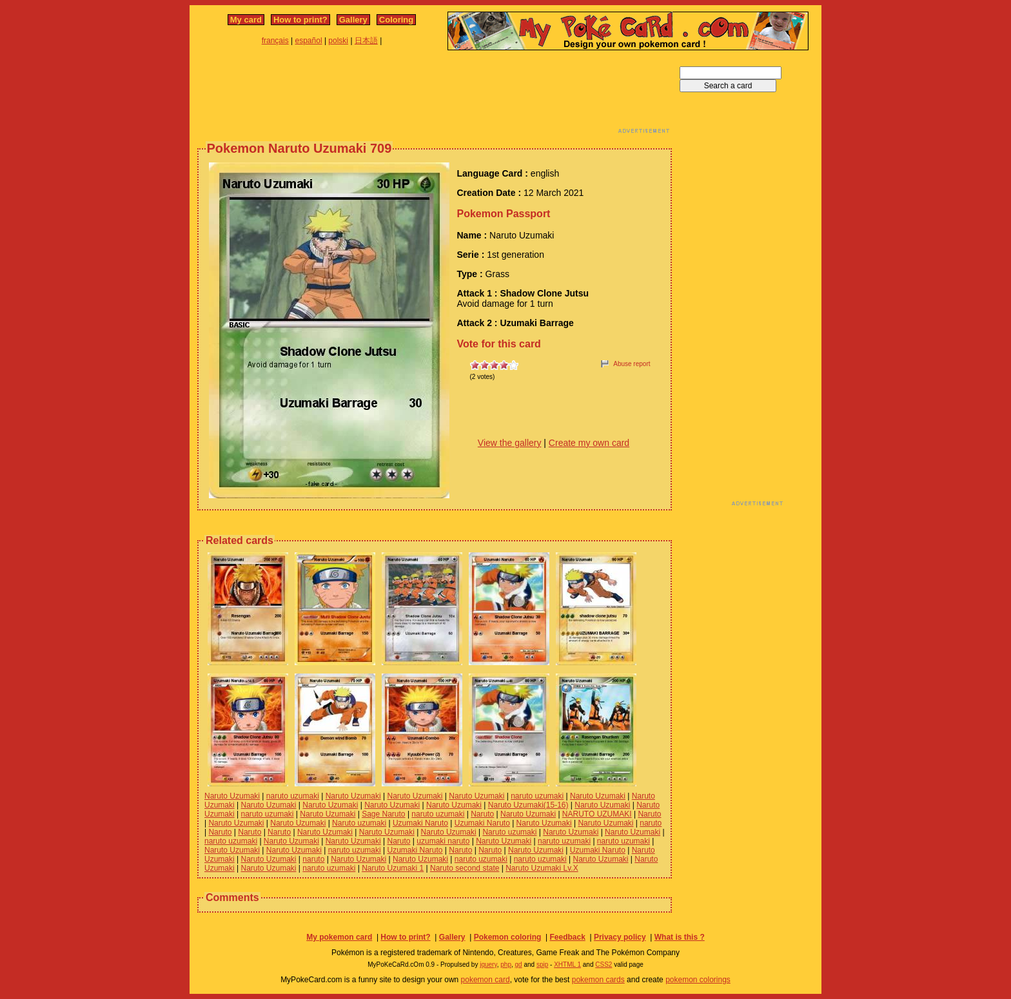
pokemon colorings (698, 979)
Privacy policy (620, 937)
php (505, 964)
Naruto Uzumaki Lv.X (541, 868)
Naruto (482, 814)
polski (338, 40)
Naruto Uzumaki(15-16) (528, 805)
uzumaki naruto (443, 841)
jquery (488, 964)
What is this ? (679, 937)
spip (542, 964)
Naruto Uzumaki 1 (393, 868)
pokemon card (485, 979)
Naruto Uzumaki (232, 795)
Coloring (396, 19)
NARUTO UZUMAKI (597, 814)
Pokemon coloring (508, 937)
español (308, 40)
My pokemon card (339, 937)
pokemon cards (598, 979)
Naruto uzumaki (359, 823)
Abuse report (631, 363)
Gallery (353, 19)
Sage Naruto (383, 814)
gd (518, 964)
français (275, 40)
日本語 (366, 40)
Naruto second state (464, 868)
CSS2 (603, 964)
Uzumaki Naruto (420, 823)
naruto (651, 823)
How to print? (300, 19)
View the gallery (510, 443)
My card (246, 19)
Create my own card (589, 443)
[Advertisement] (434, 95)
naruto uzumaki (292, 795)
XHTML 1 (567, 964)
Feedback (567, 937)
